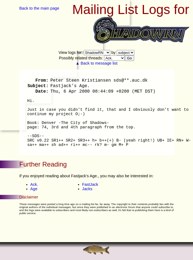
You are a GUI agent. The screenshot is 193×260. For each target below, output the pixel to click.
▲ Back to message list (96, 63)
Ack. (34, 184)
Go (129, 58)
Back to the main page (39, 8)
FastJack (90, 184)
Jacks (87, 189)
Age (34, 189)
